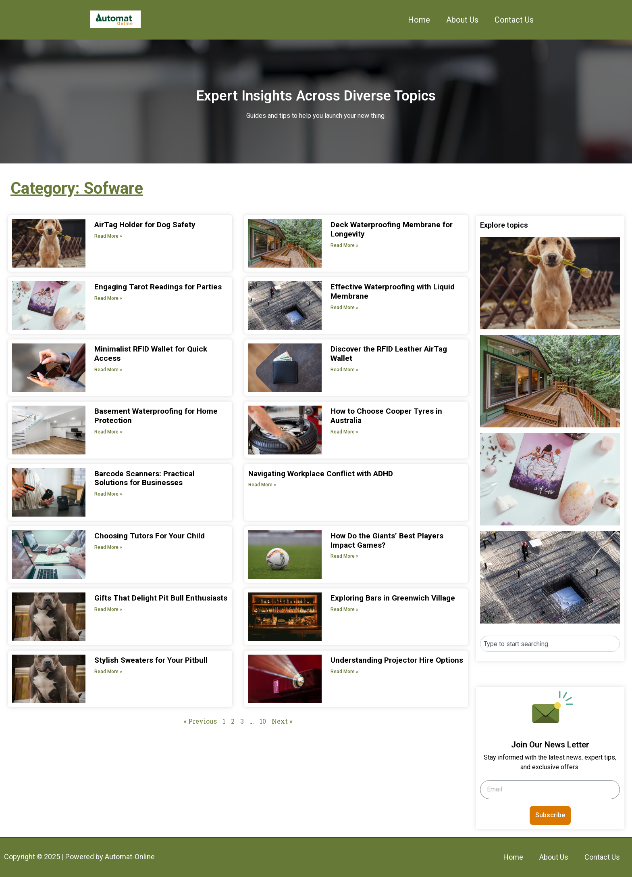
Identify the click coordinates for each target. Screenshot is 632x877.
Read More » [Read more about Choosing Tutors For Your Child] (108, 547)
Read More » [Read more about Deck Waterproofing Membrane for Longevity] (344, 245)
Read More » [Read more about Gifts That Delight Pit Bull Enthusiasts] (108, 609)
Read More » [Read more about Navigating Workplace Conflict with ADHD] (262, 485)
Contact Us (514, 20)
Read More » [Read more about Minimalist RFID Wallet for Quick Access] (108, 370)
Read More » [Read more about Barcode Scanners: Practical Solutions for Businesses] (108, 494)
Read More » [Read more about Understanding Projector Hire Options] (344, 671)
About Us (462, 20)
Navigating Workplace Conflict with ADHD (320, 473)
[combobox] (550, 644)
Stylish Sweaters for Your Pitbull (151, 660)
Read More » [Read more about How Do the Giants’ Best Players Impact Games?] (344, 556)
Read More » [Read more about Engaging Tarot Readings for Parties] (108, 298)
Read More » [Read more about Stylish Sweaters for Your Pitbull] (108, 671)
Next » (282, 721)
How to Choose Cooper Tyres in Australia (386, 415)
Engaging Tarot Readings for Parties (158, 286)
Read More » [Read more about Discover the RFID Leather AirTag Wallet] (344, 370)
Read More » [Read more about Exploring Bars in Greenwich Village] (344, 609)
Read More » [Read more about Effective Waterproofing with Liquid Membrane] (344, 307)
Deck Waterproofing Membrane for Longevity (392, 229)
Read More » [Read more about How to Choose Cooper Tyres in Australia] (344, 432)
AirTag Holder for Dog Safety (144, 224)
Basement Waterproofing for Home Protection (156, 415)
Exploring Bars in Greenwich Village (393, 598)
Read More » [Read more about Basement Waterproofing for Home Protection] (108, 432)
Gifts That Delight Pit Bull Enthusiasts (160, 598)
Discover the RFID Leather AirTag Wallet (389, 353)
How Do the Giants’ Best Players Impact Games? (387, 540)
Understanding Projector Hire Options (397, 660)
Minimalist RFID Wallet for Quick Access (150, 353)
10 (263, 721)
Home (419, 20)
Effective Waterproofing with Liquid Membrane (393, 291)
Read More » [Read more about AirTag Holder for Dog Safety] (108, 236)
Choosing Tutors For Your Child (149, 535)
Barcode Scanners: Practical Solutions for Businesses (144, 478)
